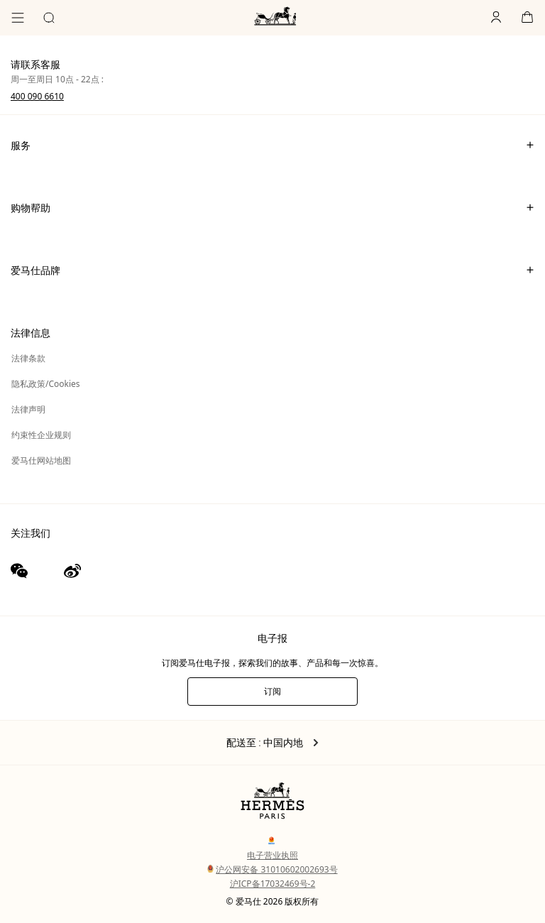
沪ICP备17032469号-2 (273, 884)
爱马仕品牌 (272, 270)
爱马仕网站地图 (41, 460)
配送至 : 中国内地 (272, 742)
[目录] (18, 18)
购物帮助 (272, 207)
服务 (272, 145)
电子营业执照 (272, 855)
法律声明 (28, 409)
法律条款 (28, 358)
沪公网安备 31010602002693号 (272, 869)
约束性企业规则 (41, 435)
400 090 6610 (37, 96)
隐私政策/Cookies (45, 384)
